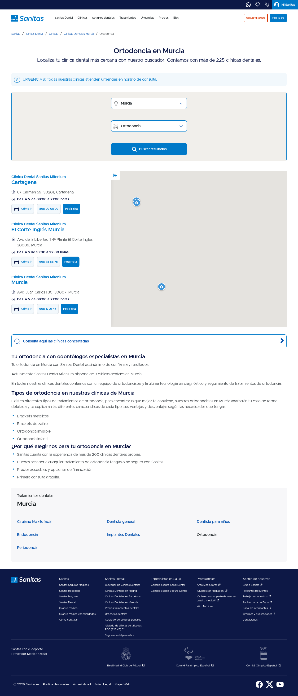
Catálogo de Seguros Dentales (123, 619)
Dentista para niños (213, 522)
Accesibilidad (82, 684)
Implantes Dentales (123, 535)
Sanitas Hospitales (69, 591)
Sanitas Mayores (68, 596)
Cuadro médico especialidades (77, 614)
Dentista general (121, 522)
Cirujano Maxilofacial (35, 522)
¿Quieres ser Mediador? (212, 591)
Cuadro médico (68, 608)
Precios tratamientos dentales (122, 608)
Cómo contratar (68, 619)
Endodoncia (27, 535)
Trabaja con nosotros (257, 596)
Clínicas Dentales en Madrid (121, 591)
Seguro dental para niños (119, 635)
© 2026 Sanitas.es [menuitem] (26, 684)
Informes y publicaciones (259, 614)
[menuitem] (64, 21)
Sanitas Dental (67, 602)
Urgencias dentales (116, 614)
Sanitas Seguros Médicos (74, 585)
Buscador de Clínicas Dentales (122, 585)
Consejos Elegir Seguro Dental (169, 591)
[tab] (248, 4)
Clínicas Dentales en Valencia (121, 602)
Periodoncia (27, 548)
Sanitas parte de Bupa (257, 602)
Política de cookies (56, 684)
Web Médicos (205, 606)
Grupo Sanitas (253, 585)
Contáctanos (250, 619)
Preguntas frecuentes (255, 591)
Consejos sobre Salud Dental (168, 585)
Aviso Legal (103, 684)
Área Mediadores (209, 585)
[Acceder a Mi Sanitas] (285, 4)
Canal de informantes (257, 608)
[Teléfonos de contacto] (267, 4)
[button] (161, 287)
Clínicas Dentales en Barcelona (122, 596)
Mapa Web (122, 684)
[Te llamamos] (258, 4)
